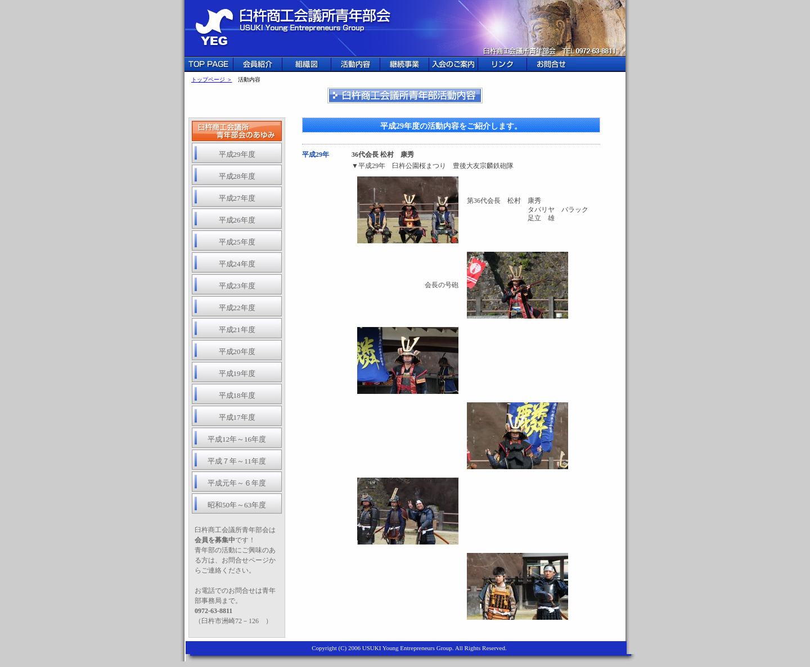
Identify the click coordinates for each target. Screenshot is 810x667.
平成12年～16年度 (237, 439)
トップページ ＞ (211, 79)
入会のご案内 (453, 64)
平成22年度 (237, 307)
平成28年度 (237, 176)
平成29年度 (237, 154)
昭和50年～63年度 (237, 505)
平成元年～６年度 (237, 483)
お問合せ (551, 64)
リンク (502, 64)
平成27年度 (237, 198)
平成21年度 (237, 329)
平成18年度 (237, 395)
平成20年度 (237, 351)
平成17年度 (237, 417)
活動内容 (355, 64)
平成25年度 (237, 242)
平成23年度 (237, 286)
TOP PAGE (208, 64)
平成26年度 (237, 220)
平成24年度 (237, 264)
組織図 (306, 64)
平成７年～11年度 (237, 461)
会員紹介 (257, 64)
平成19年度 (237, 373)
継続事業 (404, 64)
